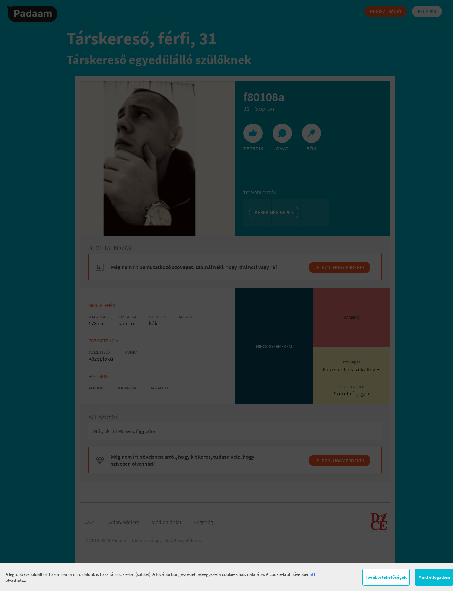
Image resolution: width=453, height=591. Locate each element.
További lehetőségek (386, 577)
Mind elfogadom (434, 577)
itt (312, 574)
